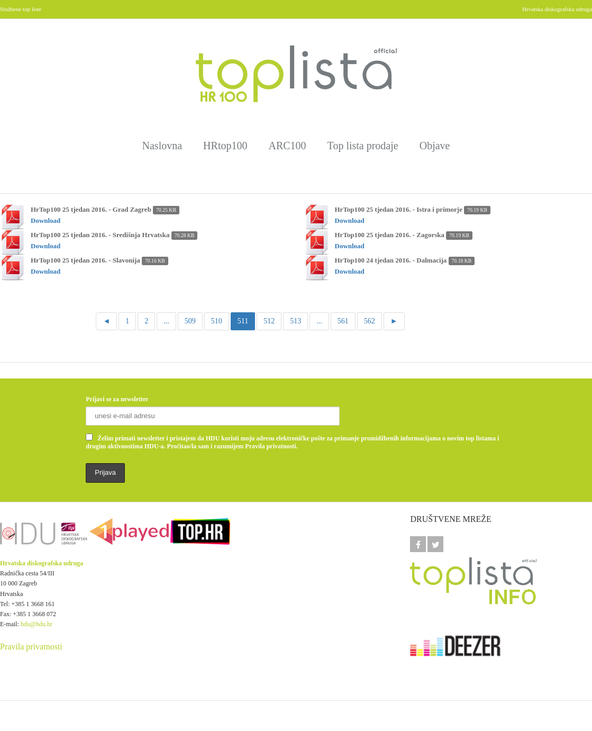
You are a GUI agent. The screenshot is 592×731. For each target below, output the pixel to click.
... (166, 321)
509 (190, 321)
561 (343, 321)
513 (295, 321)
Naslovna (162, 145)
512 (269, 321)
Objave (435, 145)
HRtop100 (225, 145)
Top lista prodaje (362, 145)
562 (369, 321)
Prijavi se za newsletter (117, 399)
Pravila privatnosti (31, 646)
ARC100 (287, 145)
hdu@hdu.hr (36, 624)
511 (243, 321)
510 (216, 321)
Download (45, 220)
